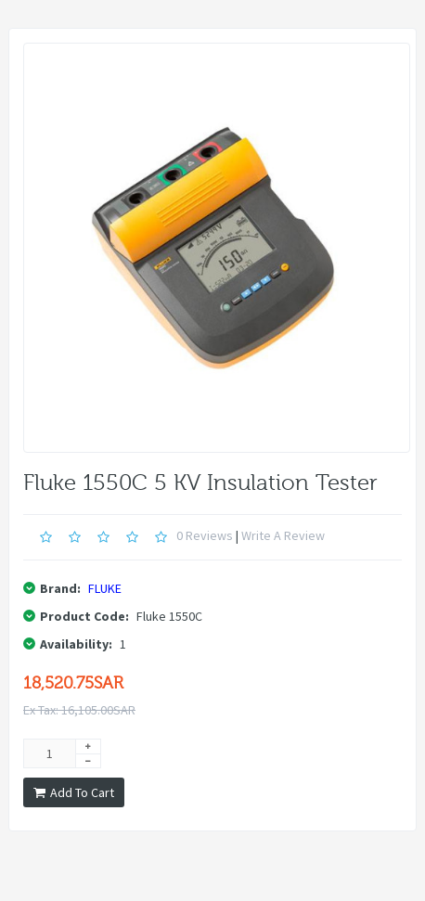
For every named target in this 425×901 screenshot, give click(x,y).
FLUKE (105, 588)
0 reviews (204, 536)
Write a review (283, 536)
